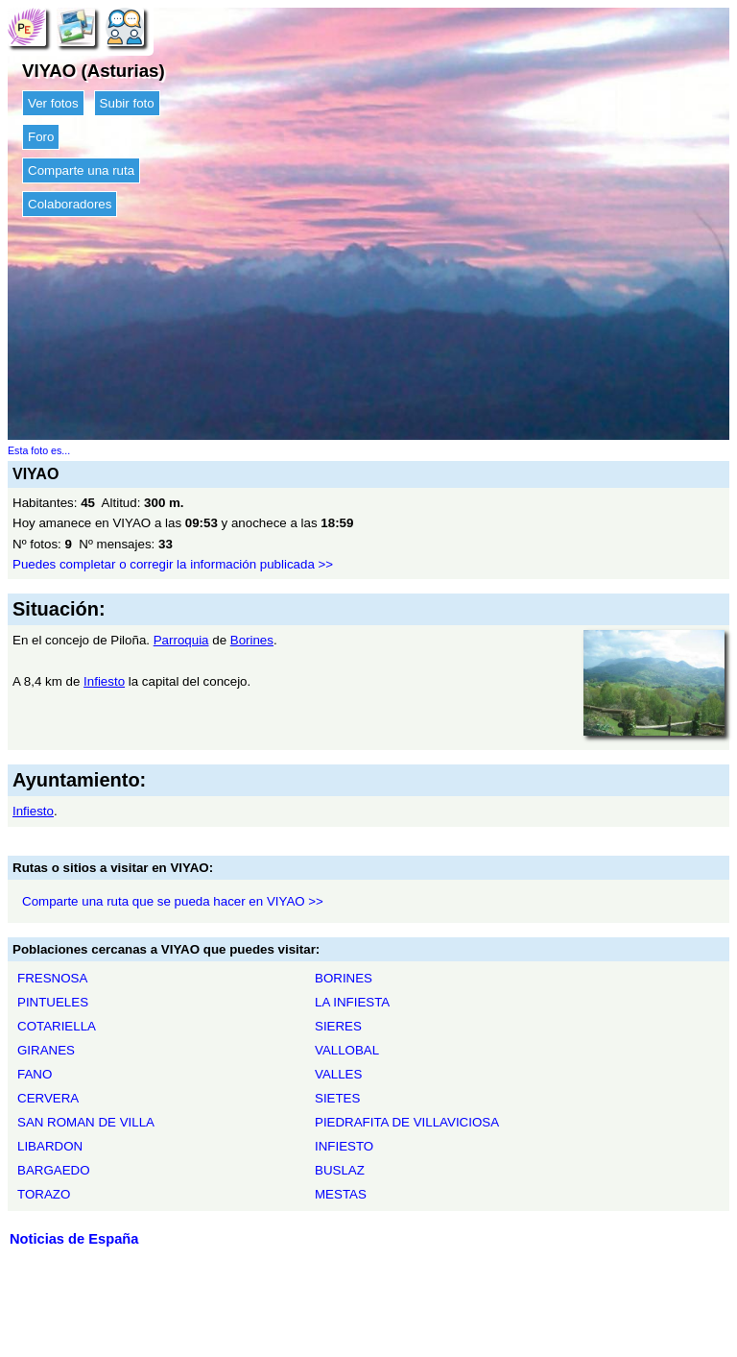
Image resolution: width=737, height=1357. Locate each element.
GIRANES (46, 1050)
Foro (41, 137)
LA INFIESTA (352, 1002)
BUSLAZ (340, 1170)
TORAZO (43, 1194)
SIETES (337, 1098)
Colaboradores (69, 204)
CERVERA (48, 1098)
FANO (34, 1074)
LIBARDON (50, 1146)
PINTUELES (52, 1002)
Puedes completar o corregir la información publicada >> (172, 564)
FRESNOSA (52, 978)
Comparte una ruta (81, 170)
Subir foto (127, 103)
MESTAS (341, 1194)
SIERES (338, 1026)
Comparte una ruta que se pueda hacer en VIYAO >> (172, 901)
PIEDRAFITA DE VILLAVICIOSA (407, 1122)
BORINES (343, 978)
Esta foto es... (39, 450)
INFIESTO (344, 1146)
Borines (251, 640)
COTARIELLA (56, 1026)
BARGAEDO (53, 1170)
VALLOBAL (347, 1050)
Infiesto (104, 681)
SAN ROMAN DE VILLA (86, 1122)
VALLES (338, 1074)
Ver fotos (53, 103)
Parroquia (181, 640)
